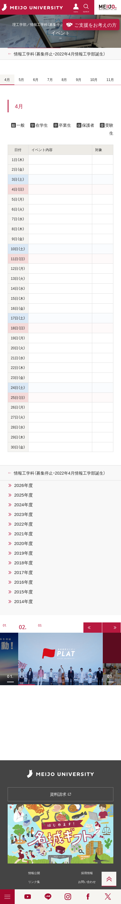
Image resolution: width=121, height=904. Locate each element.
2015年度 (23, 591)
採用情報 (87, 873)
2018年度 (23, 562)
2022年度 (23, 524)
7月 (50, 79)
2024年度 (23, 504)
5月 (21, 79)
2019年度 (23, 553)
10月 (94, 79)
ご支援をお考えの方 (91, 24)
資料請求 (60, 794)
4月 (7, 79)
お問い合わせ (87, 881)
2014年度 (23, 601)
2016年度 (23, 582)
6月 (35, 79)
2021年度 (23, 533)
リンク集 (34, 881)
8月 (64, 79)
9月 (78, 79)
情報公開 (34, 873)
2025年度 (23, 495)
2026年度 (23, 485)
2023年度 (23, 514)
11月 (110, 79)
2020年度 (23, 543)
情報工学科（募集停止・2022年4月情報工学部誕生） (59, 54)
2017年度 (23, 572)
